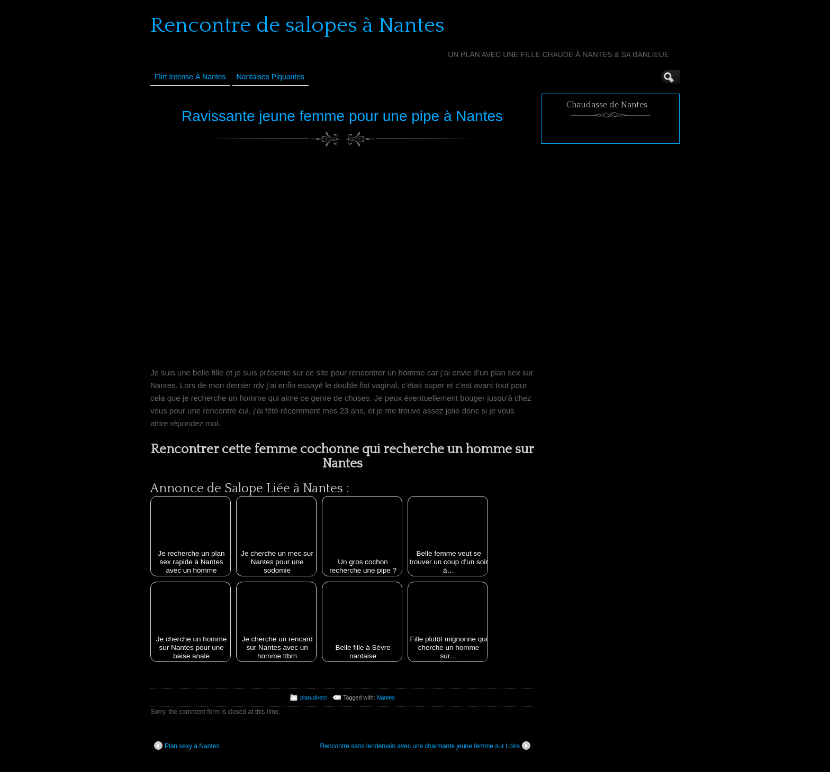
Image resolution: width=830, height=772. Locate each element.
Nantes (386, 697)
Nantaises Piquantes (270, 76)
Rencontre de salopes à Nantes (297, 25)
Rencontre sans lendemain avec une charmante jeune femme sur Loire (425, 745)
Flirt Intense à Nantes (190, 76)
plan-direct (313, 697)
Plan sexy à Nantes (186, 745)
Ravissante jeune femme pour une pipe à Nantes (342, 116)
